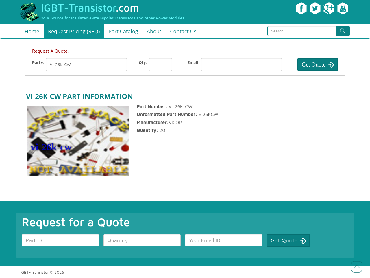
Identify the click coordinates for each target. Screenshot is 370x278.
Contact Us (183, 31)
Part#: (38, 62)
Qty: (143, 62)
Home (32, 31)
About (154, 31)
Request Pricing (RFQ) (74, 31)
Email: (193, 62)
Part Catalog (123, 31)
